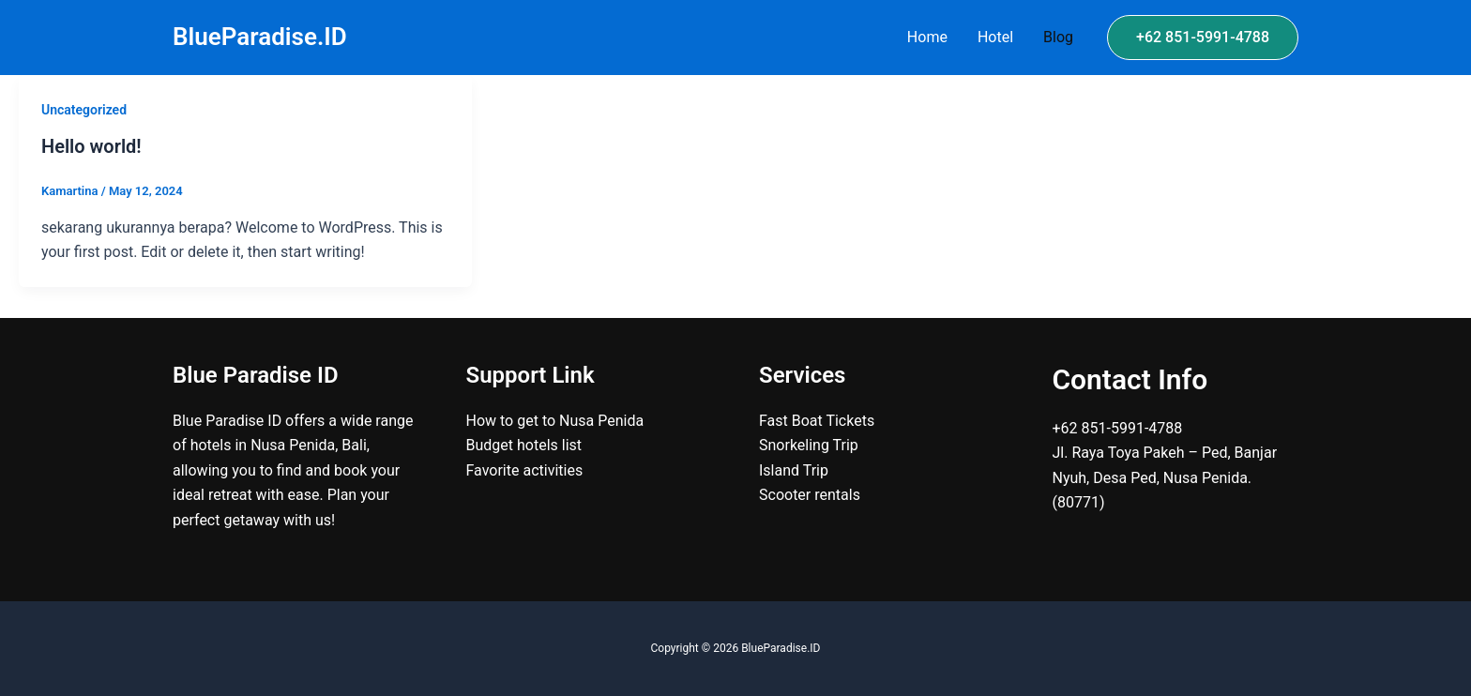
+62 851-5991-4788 (1118, 428)
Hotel (995, 37)
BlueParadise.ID (260, 37)
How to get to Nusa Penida (555, 421)
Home (927, 37)
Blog (1058, 37)
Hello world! (91, 146)
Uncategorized (84, 109)
